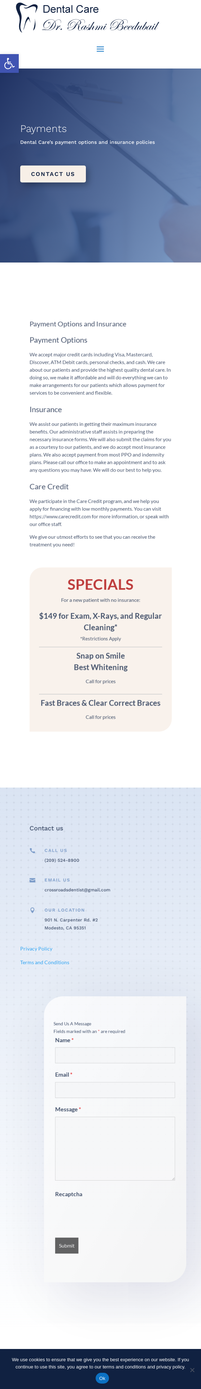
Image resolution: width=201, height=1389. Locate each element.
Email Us (75, 882)
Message (87, 1122)
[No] (192, 1369)
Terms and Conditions (44, 962)
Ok (102, 1378)
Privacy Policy (36, 948)
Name (85, 1081)
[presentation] (108, 1182)
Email (85, 1101)
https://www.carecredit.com (77, 520)
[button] (9, 63)
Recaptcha (88, 1171)
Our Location (79, 914)
